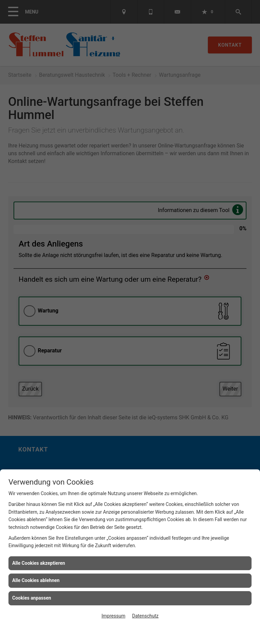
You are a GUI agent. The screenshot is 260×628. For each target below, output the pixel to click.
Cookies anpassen (31, 598)
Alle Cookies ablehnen (36, 580)
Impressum (113, 616)
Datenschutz (145, 616)
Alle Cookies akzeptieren (38, 563)
